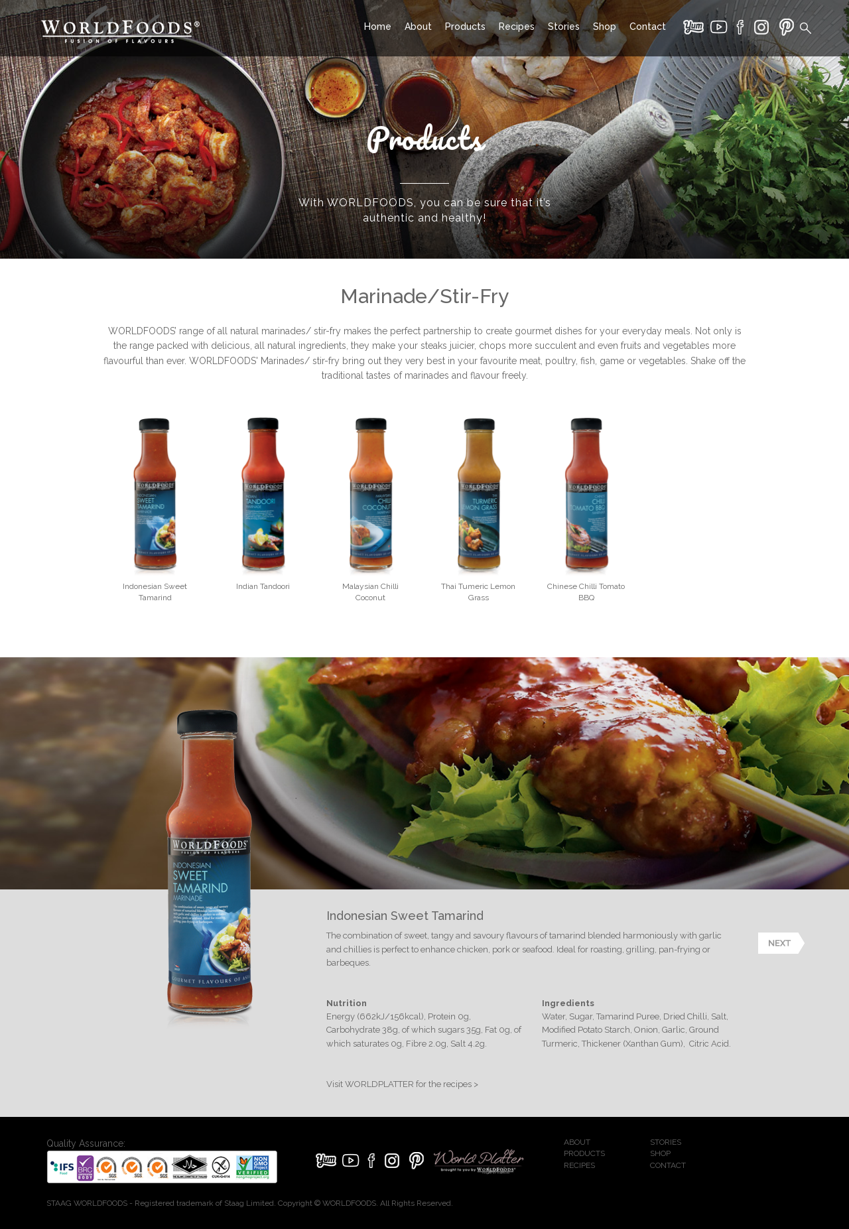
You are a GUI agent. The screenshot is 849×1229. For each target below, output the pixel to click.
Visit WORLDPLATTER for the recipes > (402, 1084)
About (418, 26)
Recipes (517, 26)
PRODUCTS (584, 1153)
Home (377, 26)
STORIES (665, 1142)
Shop (604, 26)
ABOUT (577, 1142)
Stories (564, 26)
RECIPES (579, 1165)
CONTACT (668, 1165)
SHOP (660, 1153)
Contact (647, 26)
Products (465, 26)
